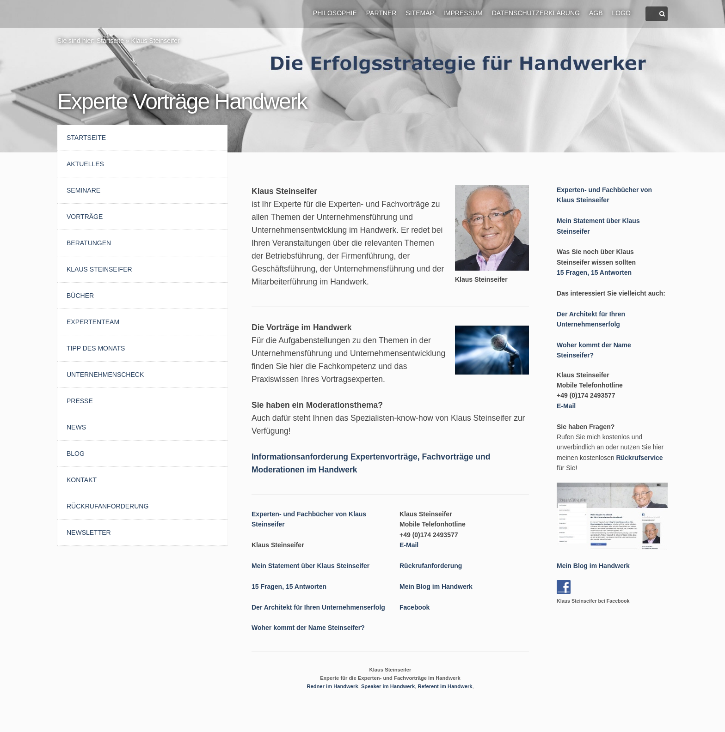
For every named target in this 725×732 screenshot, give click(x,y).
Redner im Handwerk (332, 686)
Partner (381, 13)
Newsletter (89, 532)
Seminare (83, 190)
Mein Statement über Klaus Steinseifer (310, 565)
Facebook (414, 607)
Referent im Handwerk (445, 686)
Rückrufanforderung (107, 506)
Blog (76, 453)
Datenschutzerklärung (536, 13)
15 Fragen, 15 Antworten (289, 586)
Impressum (463, 13)
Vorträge (85, 216)
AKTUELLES (85, 164)
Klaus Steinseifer (155, 40)
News (76, 427)
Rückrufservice (639, 457)
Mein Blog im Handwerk (436, 586)
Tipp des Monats (96, 348)
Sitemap (420, 13)
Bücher (80, 295)
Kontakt (82, 480)
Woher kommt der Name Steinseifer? (308, 627)
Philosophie (335, 13)
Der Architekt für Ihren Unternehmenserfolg (318, 607)
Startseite (110, 40)
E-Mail (408, 545)
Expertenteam (93, 322)
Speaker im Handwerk (388, 686)
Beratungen (89, 243)
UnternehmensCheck (105, 374)
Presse (80, 401)
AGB (596, 13)
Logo (621, 13)
